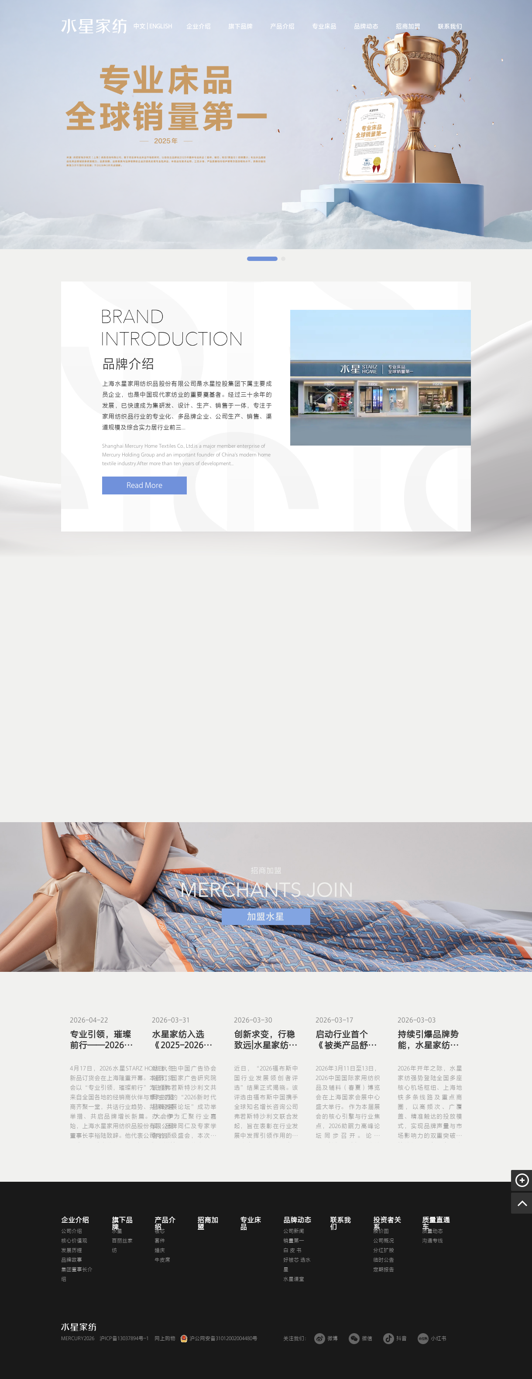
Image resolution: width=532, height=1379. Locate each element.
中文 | (140, 26)
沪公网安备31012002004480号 (223, 1338)
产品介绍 (282, 26)
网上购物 (164, 1338)
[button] (262, 259)
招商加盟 (408, 26)
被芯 (159, 1231)
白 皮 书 (292, 1250)
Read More (144, 485)
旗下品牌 (240, 26)
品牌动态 (366, 26)
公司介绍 (71, 1231)
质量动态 (432, 1231)
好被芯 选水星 (297, 1265)
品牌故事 (71, 1260)
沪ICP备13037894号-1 (124, 1338)
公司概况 (383, 1241)
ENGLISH (160, 26)
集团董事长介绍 (77, 1274)
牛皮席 (162, 1260)
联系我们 (450, 26)
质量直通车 (436, 1224)
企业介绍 (198, 26)
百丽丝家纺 (122, 1245)
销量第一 (293, 1241)
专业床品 (324, 26)
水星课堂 (293, 1279)
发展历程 (71, 1250)
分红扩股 (383, 1250)
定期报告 (383, 1269)
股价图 (381, 1231)
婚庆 (159, 1250)
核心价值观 (74, 1241)
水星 (117, 1231)
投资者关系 (387, 1224)
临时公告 (383, 1260)
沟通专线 (432, 1241)
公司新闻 (293, 1231)
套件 (159, 1241)
